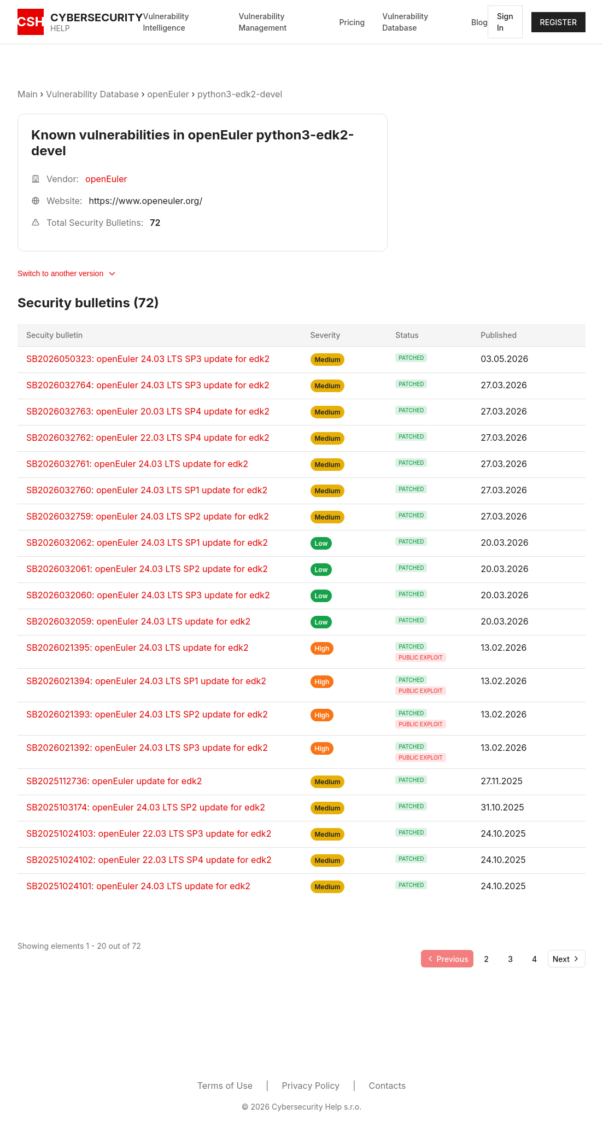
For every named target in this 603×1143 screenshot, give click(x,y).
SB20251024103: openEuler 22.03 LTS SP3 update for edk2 (148, 833)
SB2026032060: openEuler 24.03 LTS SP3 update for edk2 (148, 595)
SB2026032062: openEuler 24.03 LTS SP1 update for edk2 (147, 542)
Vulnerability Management (262, 21)
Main (27, 94)
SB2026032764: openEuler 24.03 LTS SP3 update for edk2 (148, 385)
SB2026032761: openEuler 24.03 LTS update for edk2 (137, 463)
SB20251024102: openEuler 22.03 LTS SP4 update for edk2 (149, 859)
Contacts (387, 1085)
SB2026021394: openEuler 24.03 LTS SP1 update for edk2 (146, 680)
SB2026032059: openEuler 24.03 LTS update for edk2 (138, 621)
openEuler (168, 94)
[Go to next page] (567, 958)
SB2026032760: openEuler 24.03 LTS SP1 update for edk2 (146, 490)
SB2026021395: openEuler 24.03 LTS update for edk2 (137, 647)
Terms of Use (225, 1085)
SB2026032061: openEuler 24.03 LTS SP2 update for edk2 (147, 568)
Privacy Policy (310, 1085)
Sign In (505, 21)
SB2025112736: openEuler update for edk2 (114, 780)
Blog (479, 22)
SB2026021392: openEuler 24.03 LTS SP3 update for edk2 (147, 747)
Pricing (352, 22)
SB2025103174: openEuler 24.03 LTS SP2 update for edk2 (145, 807)
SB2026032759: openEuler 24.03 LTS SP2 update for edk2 (147, 516)
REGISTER (558, 22)
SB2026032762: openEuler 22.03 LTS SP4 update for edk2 (148, 437)
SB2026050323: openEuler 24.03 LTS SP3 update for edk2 (148, 358)
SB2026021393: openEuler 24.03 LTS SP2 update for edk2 (147, 714)
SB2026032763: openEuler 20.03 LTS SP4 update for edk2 (148, 411)
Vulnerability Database (405, 21)
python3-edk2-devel (239, 94)
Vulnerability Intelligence (166, 21)
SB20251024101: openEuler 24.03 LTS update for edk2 (138, 885)
